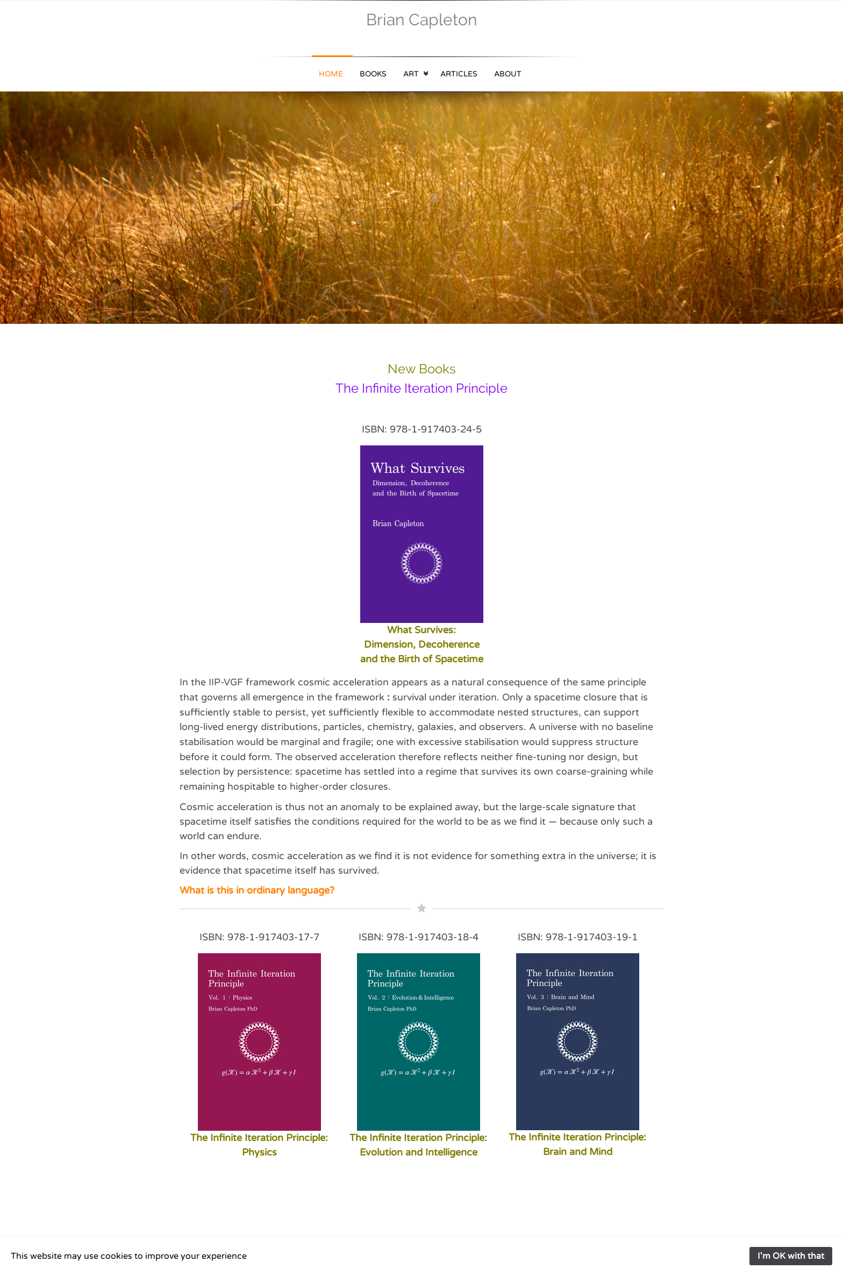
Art (411, 74)
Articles (458, 74)
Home (331, 74)
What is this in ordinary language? (257, 890)
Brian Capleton (421, 19)
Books (373, 74)
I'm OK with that (791, 1256)
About (507, 74)
